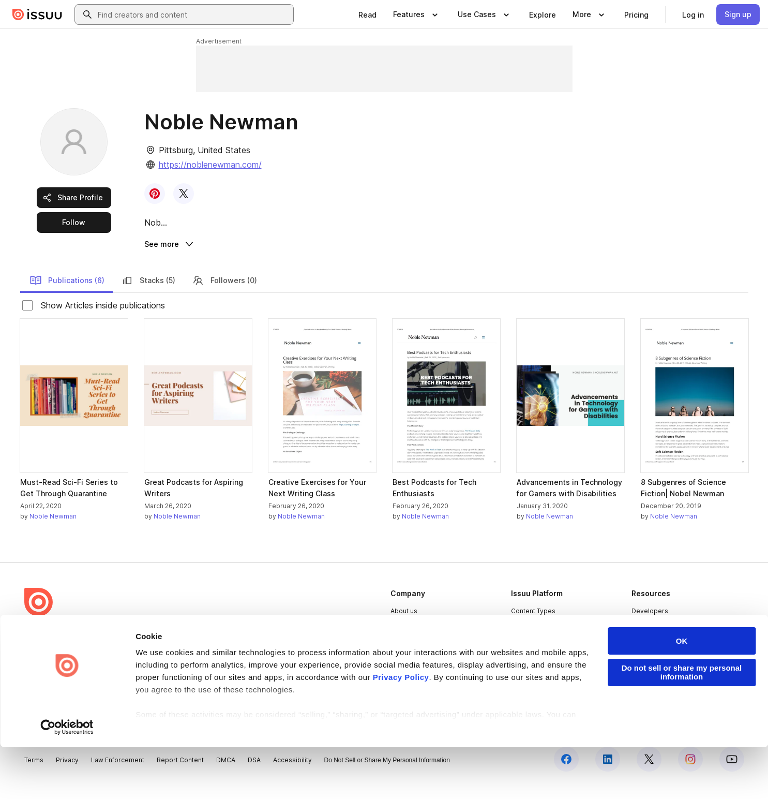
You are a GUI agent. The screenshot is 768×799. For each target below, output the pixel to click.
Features (524, 643)
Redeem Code (653, 660)
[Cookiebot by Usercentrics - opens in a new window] (67, 779)
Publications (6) (66, 295)
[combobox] (193, 14)
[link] (367, 14)
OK (682, 692)
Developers (649, 625)
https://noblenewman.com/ (210, 164)
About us (403, 625)
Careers (403, 643)
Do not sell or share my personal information (682, 724)
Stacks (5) (148, 295)
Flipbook (524, 660)
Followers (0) (224, 295)
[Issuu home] (37, 14)
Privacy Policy (401, 728)
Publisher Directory (661, 643)
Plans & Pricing (412, 660)
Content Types (533, 625)
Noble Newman (53, 531)
